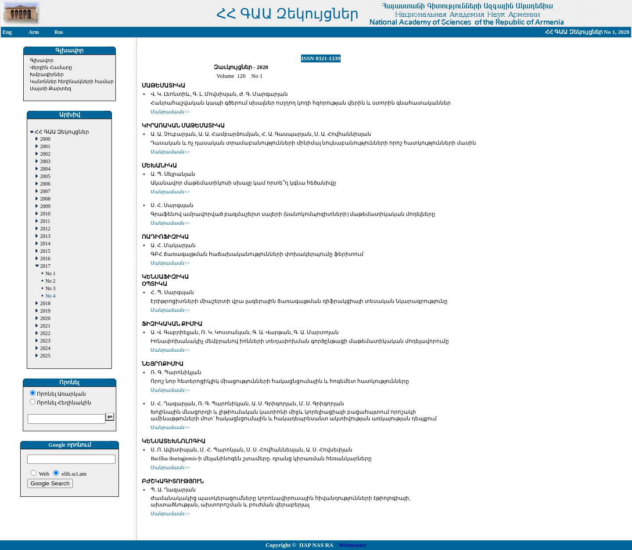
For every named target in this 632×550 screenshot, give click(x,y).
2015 (45, 251)
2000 (45, 139)
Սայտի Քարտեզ (50, 88)
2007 (45, 191)
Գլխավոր (42, 60)
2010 (45, 214)
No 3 (50, 288)
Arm (34, 32)
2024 (45, 348)
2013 (45, 236)
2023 (45, 341)
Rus (58, 32)
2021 (45, 326)
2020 (45, 318)
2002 (45, 154)
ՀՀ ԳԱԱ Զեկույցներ (62, 132)
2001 (45, 146)
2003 (45, 161)
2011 (45, 221)
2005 (45, 176)
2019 (45, 311)
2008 (45, 199)
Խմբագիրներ (47, 74)
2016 (45, 259)
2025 (45, 356)
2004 (45, 169)
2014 (45, 244)
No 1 (50, 274)
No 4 (50, 296)
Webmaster (353, 545)
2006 (45, 184)
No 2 (50, 281)
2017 (45, 266)
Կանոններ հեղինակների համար (72, 81)
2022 (45, 333)
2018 (45, 303)
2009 (45, 206)
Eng (7, 32)
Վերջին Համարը (51, 67)
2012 (45, 229)
